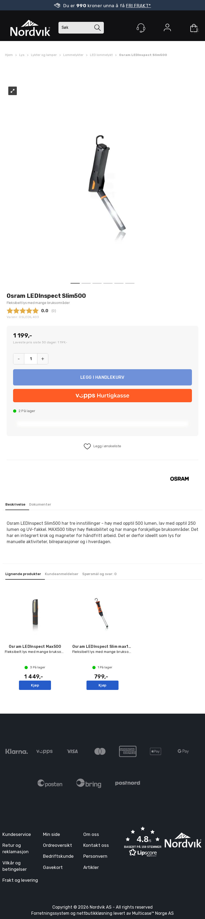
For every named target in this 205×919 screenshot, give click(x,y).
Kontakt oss (96, 845)
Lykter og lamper (44, 55)
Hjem (9, 55)
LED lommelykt (101, 55)
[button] (143, 842)
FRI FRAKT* (138, 5)
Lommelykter (73, 55)
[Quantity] (30, 358)
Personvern (95, 856)
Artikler (91, 867)
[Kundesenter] (140, 28)
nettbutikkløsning (94, 913)
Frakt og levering (20, 880)
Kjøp (102, 377)
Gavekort (53, 867)
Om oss (91, 834)
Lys (22, 55)
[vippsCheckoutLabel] (102, 395)
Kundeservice (16, 834)
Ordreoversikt (57, 845)
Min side (51, 834)
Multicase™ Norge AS (153, 913)
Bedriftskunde (58, 856)
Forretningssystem (50, 913)
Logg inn (167, 28)
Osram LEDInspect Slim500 (143, 55)
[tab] (17, 504)
